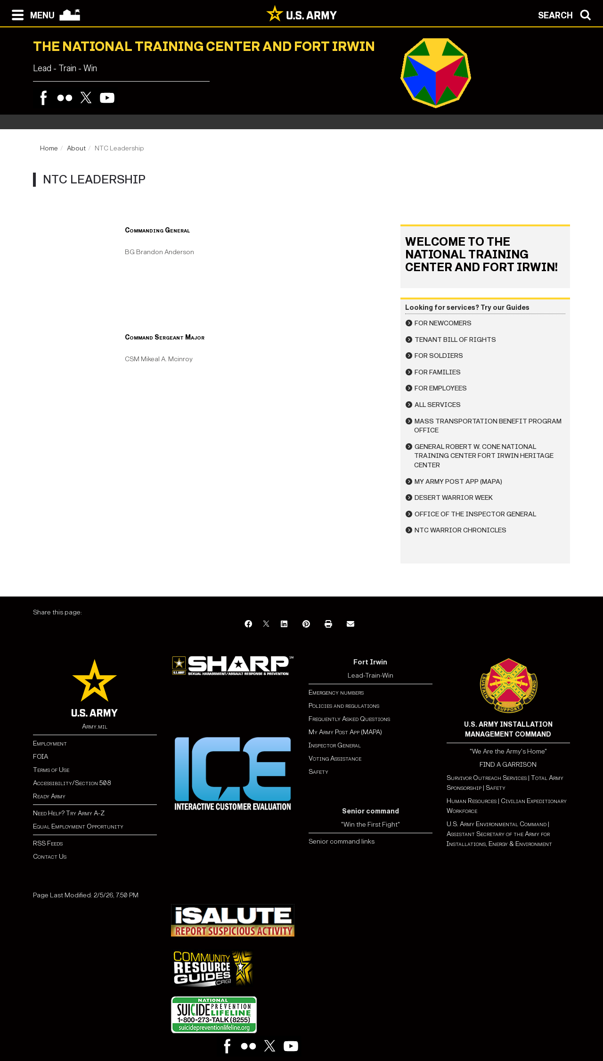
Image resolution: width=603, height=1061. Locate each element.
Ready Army (49, 796)
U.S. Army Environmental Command (496, 824)
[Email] (350, 625)
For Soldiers (439, 356)
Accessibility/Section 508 (72, 783)
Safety (318, 772)
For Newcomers (443, 323)
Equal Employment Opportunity (78, 826)
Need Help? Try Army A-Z (69, 813)
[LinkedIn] (284, 625)
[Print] (328, 625)
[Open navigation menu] (31, 14)
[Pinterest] (306, 625)
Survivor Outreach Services (487, 778)
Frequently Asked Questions (349, 719)
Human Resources (472, 801)
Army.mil (94, 726)
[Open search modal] (567, 14)
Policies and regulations (344, 706)
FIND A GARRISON (508, 765)
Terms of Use (51, 770)
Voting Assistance (335, 758)
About (76, 148)
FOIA (40, 757)
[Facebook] (248, 625)
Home (49, 148)
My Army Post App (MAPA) (458, 482)
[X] (266, 625)
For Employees (441, 388)
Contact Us (49, 857)
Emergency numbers (336, 692)
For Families (438, 372)
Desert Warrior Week (454, 498)
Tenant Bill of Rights (455, 340)
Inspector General (335, 745)
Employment (50, 743)
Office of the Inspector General (475, 514)
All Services (438, 405)
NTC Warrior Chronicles (460, 530)
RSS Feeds (48, 843)
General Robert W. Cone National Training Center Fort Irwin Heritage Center (484, 456)
